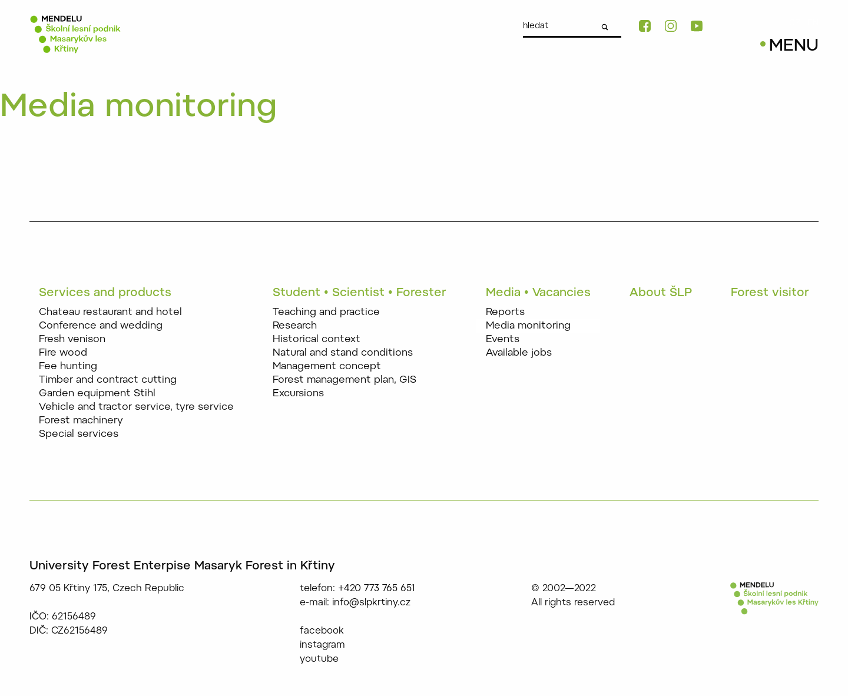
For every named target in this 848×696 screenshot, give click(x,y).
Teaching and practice (326, 312)
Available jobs (519, 353)
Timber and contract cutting (108, 380)
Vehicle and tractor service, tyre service (136, 407)
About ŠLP (661, 293)
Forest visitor (770, 293)
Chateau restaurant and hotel (110, 312)
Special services (78, 434)
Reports (505, 312)
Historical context (316, 339)
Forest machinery (81, 421)
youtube (319, 659)
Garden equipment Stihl (97, 394)
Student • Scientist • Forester (359, 293)
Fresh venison (72, 339)
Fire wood (63, 353)
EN (813, 23)
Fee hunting (68, 367)
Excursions (298, 394)
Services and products (105, 293)
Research (295, 326)
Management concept (327, 367)
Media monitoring (528, 326)
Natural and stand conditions (343, 353)
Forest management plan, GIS (344, 380)
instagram (322, 645)
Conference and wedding (101, 326)
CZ (794, 23)
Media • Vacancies (538, 293)
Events (502, 339)
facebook (322, 631)
